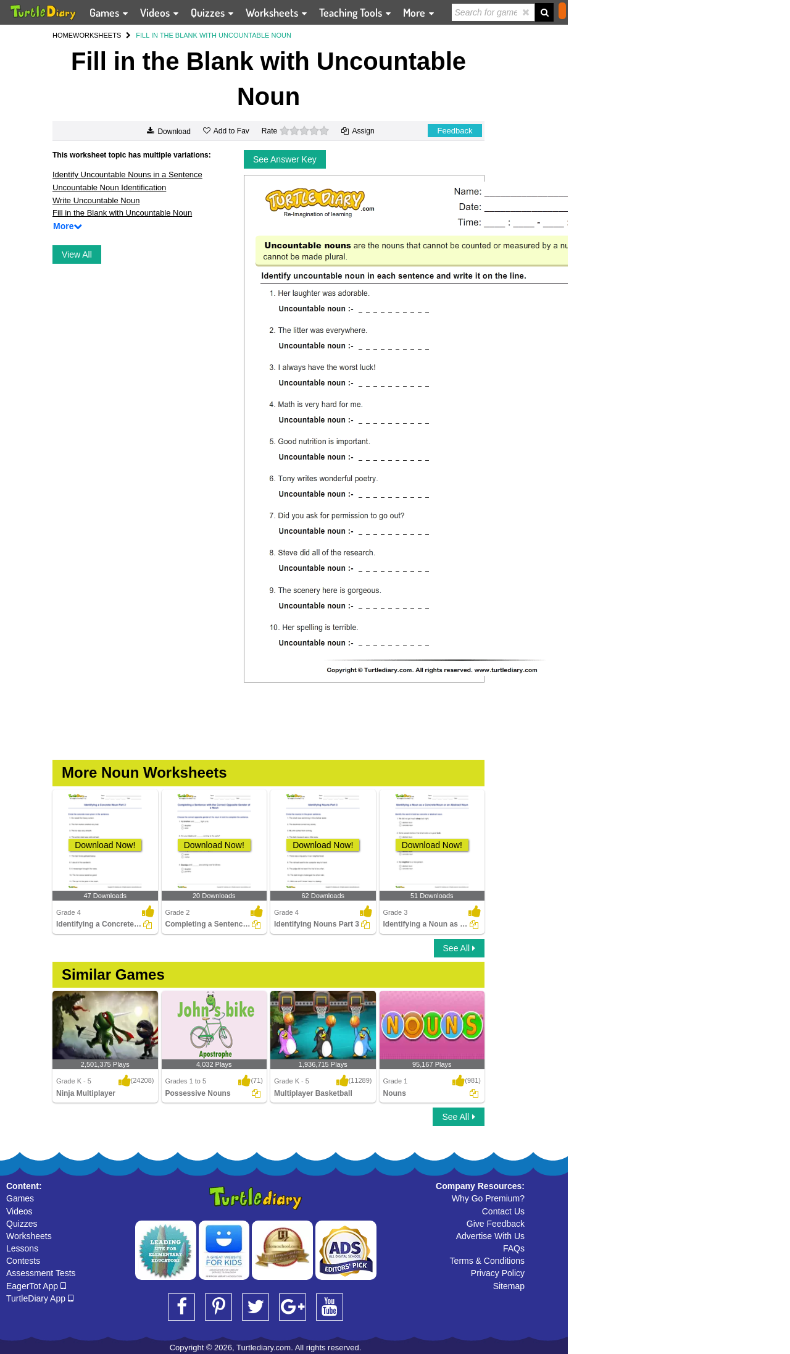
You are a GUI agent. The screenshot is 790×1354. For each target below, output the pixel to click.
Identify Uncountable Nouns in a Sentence (127, 174)
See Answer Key (285, 159)
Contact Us (503, 1211)
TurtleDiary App (39, 1298)
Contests (23, 1261)
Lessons (22, 1248)
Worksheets (29, 1236)
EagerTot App (36, 1286)
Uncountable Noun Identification (109, 187)
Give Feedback (496, 1224)
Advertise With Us (490, 1236)
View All (77, 254)
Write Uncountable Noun (95, 200)
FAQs (514, 1248)
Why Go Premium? (488, 1198)
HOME (62, 35)
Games (20, 1198)
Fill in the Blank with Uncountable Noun (122, 212)
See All (459, 948)
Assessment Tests (41, 1273)
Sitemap (509, 1286)
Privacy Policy (498, 1273)
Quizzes (22, 1224)
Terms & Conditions (487, 1261)
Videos (19, 1211)
